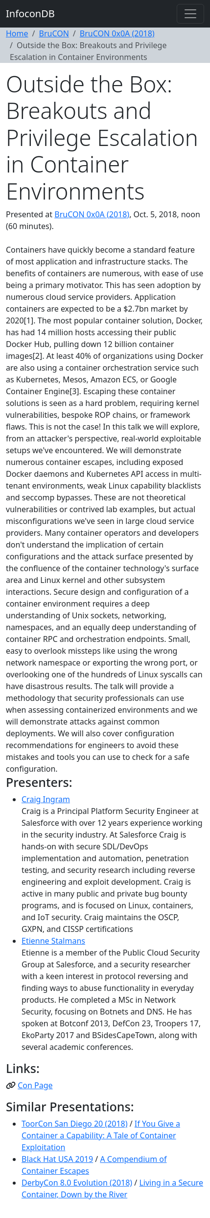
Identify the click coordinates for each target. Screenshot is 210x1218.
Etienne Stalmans (53, 940)
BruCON (54, 33)
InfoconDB (30, 13)
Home (17, 33)
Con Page (35, 1085)
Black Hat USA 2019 (57, 1159)
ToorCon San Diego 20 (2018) (75, 1123)
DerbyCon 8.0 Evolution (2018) (77, 1182)
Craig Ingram (46, 799)
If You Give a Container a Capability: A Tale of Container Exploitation (101, 1135)
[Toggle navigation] (190, 14)
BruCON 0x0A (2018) (117, 33)
